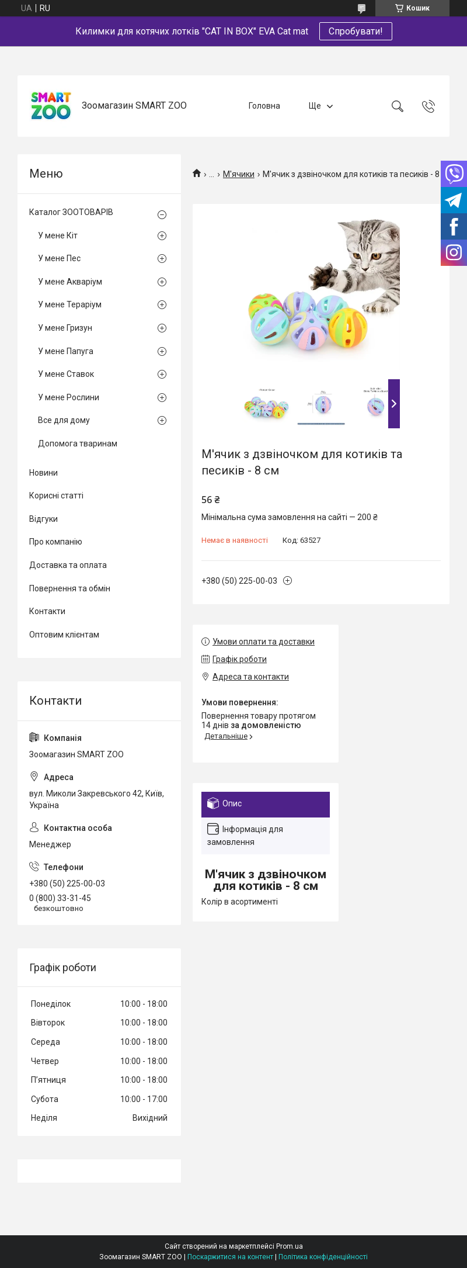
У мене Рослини (68, 397)
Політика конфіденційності (323, 1257)
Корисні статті (56, 495)
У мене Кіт (58, 235)
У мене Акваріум (70, 281)
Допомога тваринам (77, 443)
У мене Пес (59, 258)
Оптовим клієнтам (64, 634)
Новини (43, 472)
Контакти (47, 611)
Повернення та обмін (69, 588)
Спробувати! (356, 31)
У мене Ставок (66, 374)
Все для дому (64, 420)
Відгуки (43, 519)
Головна (264, 105)
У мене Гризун (65, 327)
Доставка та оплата (68, 565)
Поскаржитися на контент (230, 1257)
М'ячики (239, 174)
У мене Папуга (65, 351)
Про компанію (55, 541)
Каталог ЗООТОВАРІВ (71, 212)
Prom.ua (289, 1246)
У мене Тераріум (70, 304)
